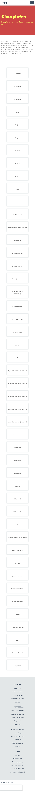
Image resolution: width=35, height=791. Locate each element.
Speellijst (17, 746)
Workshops (17, 740)
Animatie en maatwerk (17, 765)
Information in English (17, 698)
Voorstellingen (17, 733)
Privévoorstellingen (18, 717)
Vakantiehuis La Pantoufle (17, 772)
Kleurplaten (17, 688)
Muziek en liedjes (17, 692)
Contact (17, 755)
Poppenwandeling (17, 762)
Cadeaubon (17, 724)
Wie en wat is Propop (17, 736)
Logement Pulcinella (17, 769)
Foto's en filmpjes (17, 695)
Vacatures (17, 702)
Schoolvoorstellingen (17, 714)
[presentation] (11, 787)
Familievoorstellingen (17, 711)
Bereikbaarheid (17, 758)
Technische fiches (17, 743)
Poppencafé (17, 721)
